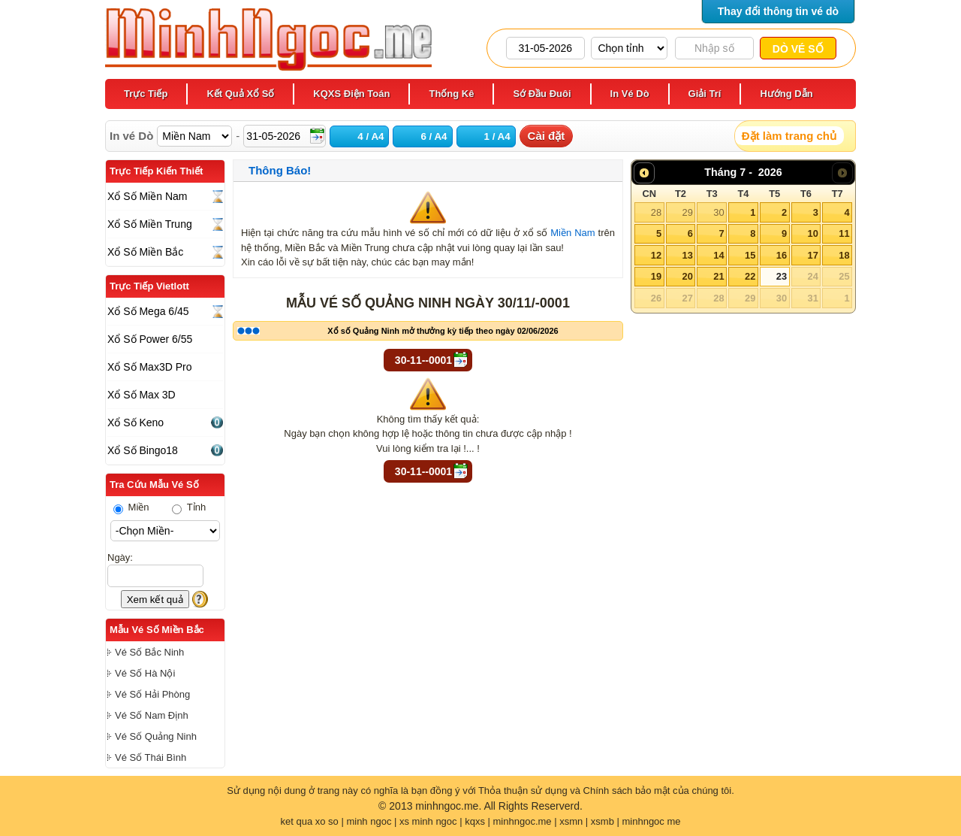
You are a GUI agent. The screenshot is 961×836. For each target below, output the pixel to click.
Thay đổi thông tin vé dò (778, 11)
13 (687, 255)
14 (718, 255)
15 (750, 255)
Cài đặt (546, 135)
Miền (131, 507)
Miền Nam (572, 232)
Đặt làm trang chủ (789, 135)
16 (781, 255)
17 (812, 255)
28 (656, 212)
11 (844, 233)
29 (687, 212)
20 (687, 276)
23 (781, 276)
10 (812, 233)
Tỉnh (189, 507)
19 (656, 276)
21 (718, 276)
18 (844, 255)
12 (656, 255)
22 (750, 276)
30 (718, 212)
